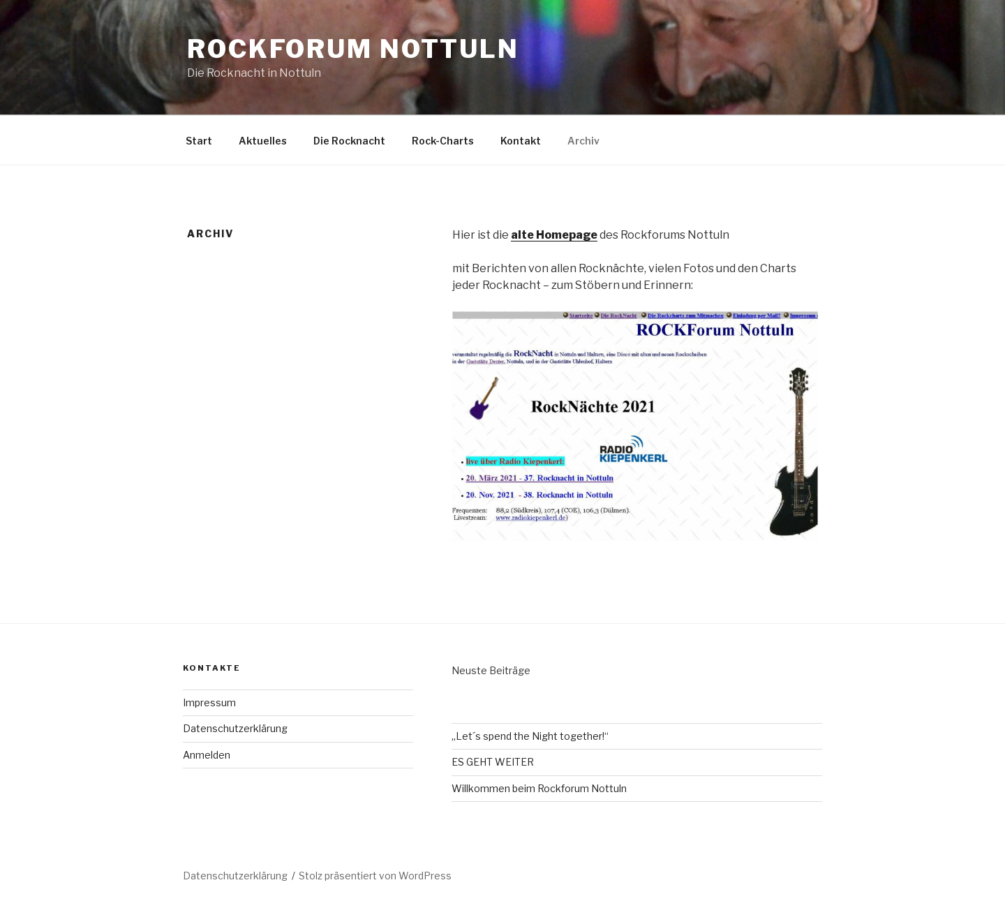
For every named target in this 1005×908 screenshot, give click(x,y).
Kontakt (520, 141)
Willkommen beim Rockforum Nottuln (539, 788)
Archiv (583, 141)
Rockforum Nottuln (353, 49)
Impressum (209, 702)
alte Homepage (554, 234)
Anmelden (206, 755)
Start (199, 141)
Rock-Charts (443, 141)
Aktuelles (263, 141)
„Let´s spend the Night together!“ (530, 736)
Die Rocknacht (349, 141)
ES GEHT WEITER (493, 762)
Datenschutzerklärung (235, 728)
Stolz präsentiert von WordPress (375, 875)
